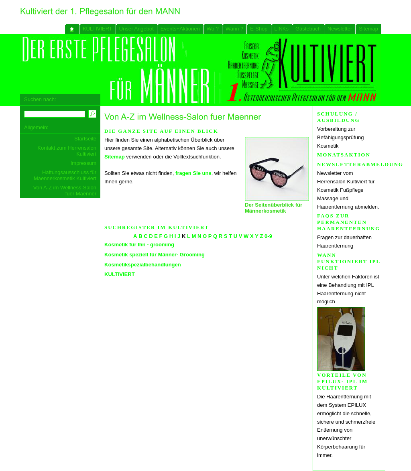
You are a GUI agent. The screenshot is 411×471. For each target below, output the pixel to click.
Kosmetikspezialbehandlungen (142, 265)
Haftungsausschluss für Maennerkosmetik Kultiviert (65, 175)
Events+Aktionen (180, 29)
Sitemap (368, 29)
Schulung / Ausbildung (338, 117)
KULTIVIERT (97, 29)
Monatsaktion (343, 155)
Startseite (85, 139)
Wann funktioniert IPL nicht (348, 261)
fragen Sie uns (193, 173)
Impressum (83, 163)
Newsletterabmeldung (360, 164)
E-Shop (258, 29)
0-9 (268, 236)
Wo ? (213, 29)
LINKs (282, 29)
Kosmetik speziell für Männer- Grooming (154, 255)
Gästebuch (308, 29)
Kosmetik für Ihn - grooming (139, 245)
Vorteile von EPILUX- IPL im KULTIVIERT (342, 381)
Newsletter (340, 29)
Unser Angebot (136, 29)
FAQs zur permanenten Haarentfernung (348, 222)
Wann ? (234, 29)
